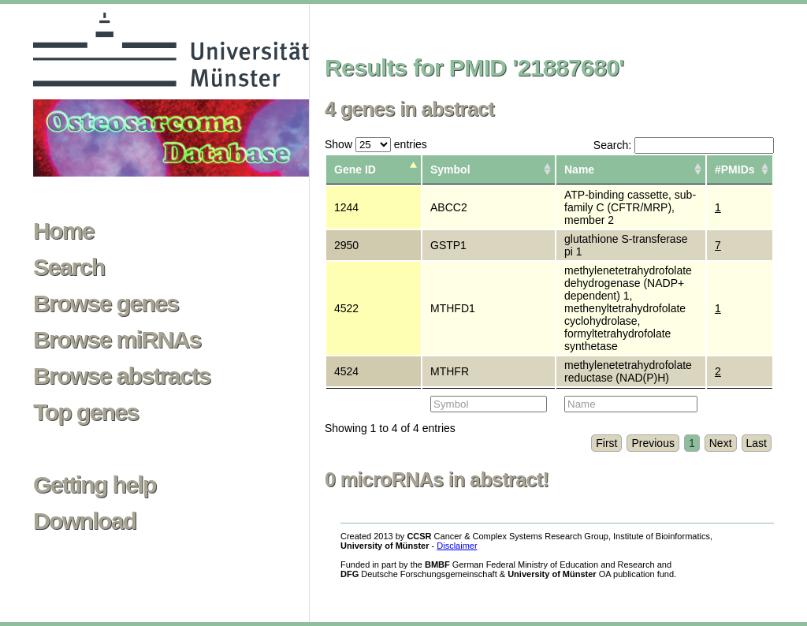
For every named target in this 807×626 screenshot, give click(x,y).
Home (63, 231)
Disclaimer (457, 545)
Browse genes (105, 303)
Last (756, 443)
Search (68, 267)
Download (84, 521)
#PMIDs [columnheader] (735, 169)
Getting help (94, 485)
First (606, 443)
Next (720, 443)
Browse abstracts (121, 376)
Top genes (85, 412)
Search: (683, 145)
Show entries (376, 144)
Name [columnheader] (579, 169)
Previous (652, 443)
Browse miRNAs (117, 340)
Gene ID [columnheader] (355, 169)
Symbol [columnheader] (450, 169)
